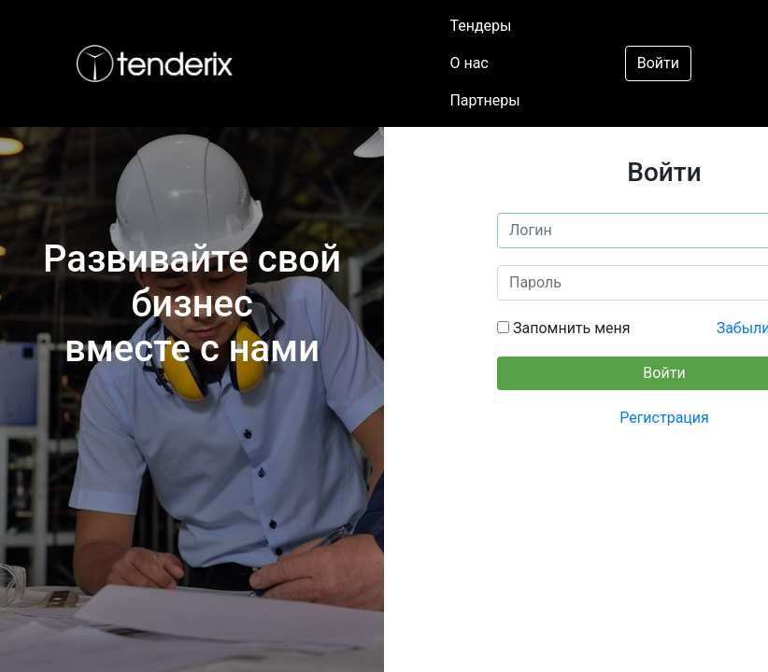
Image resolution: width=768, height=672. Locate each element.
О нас (468, 63)
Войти (658, 63)
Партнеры (484, 100)
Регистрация (664, 418)
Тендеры (480, 26)
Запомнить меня (570, 328)
